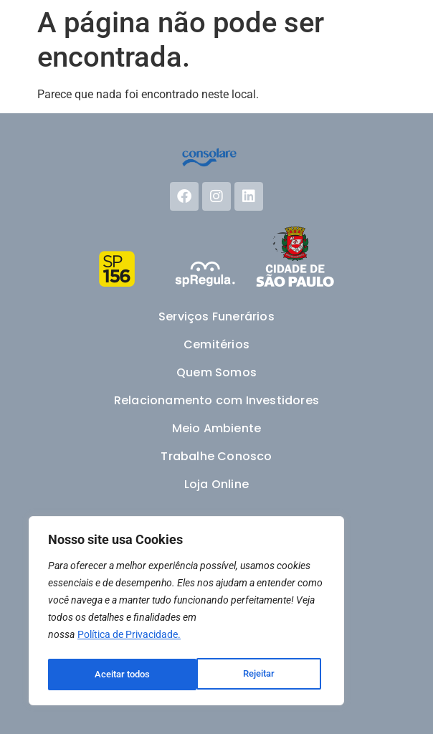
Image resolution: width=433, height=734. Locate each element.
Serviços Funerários (216, 316)
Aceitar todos (251, 674)
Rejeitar (110, 674)
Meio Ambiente (217, 428)
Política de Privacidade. (129, 638)
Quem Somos (216, 372)
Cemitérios (216, 344)
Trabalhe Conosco (216, 456)
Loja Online (216, 484)
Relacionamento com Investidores (216, 400)
